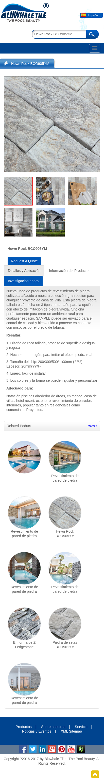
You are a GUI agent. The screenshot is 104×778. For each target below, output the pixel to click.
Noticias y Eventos (36, 731)
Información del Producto (69, 271)
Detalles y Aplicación (24, 271)
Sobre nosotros (53, 727)
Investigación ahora (23, 281)
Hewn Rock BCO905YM (30, 64)
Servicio (81, 727)
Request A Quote (24, 261)
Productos (24, 727)
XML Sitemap (71, 731)
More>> (92, 425)
